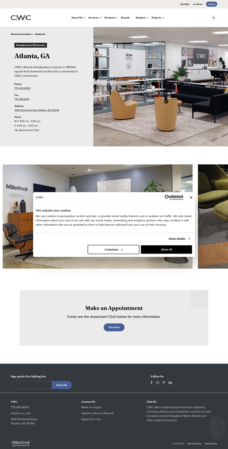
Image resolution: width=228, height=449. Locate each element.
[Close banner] (191, 197)
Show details (177, 238)
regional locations (165, 420)
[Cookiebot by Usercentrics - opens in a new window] (167, 197)
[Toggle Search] (213, 17)
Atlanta (196, 416)
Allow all (166, 249)
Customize (114, 249)
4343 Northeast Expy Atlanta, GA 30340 (36, 110)
